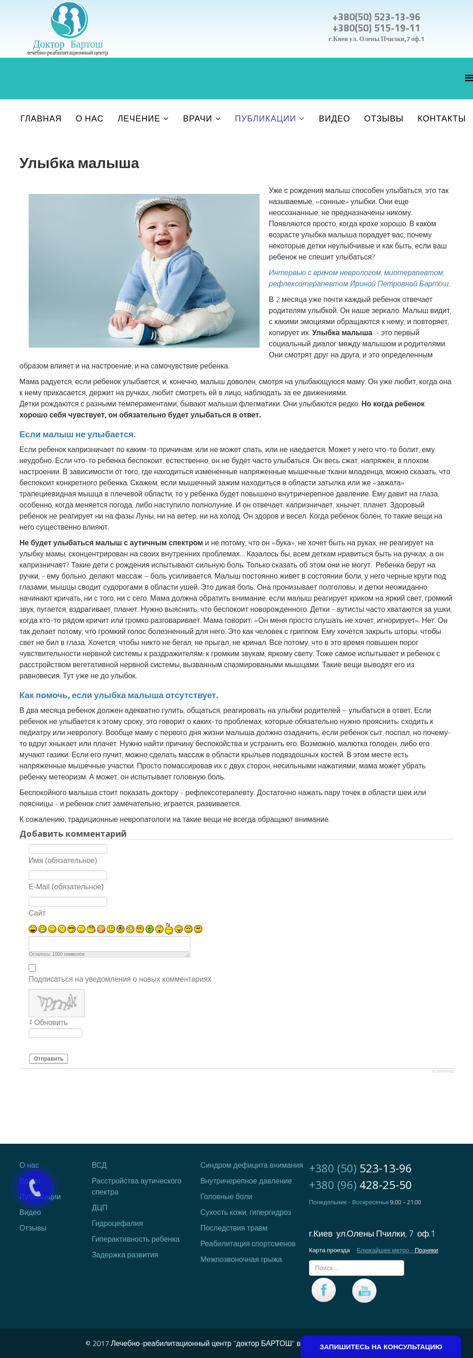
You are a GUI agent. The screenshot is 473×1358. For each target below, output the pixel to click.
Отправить (48, 1059)
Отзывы (384, 118)
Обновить (50, 1022)
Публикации (266, 118)
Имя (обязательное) (63, 860)
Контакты (442, 118)
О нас (90, 118)
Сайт (37, 913)
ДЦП (100, 1207)
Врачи (197, 118)
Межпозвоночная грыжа (241, 1259)
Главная (41, 118)
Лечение (138, 118)
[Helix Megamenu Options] (469, 78)
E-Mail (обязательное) (66, 886)
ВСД (99, 1165)
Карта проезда (329, 1250)
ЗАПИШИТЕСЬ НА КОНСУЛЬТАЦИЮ (381, 1347)
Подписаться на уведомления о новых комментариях (120, 979)
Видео (334, 118)
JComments (442, 1071)
